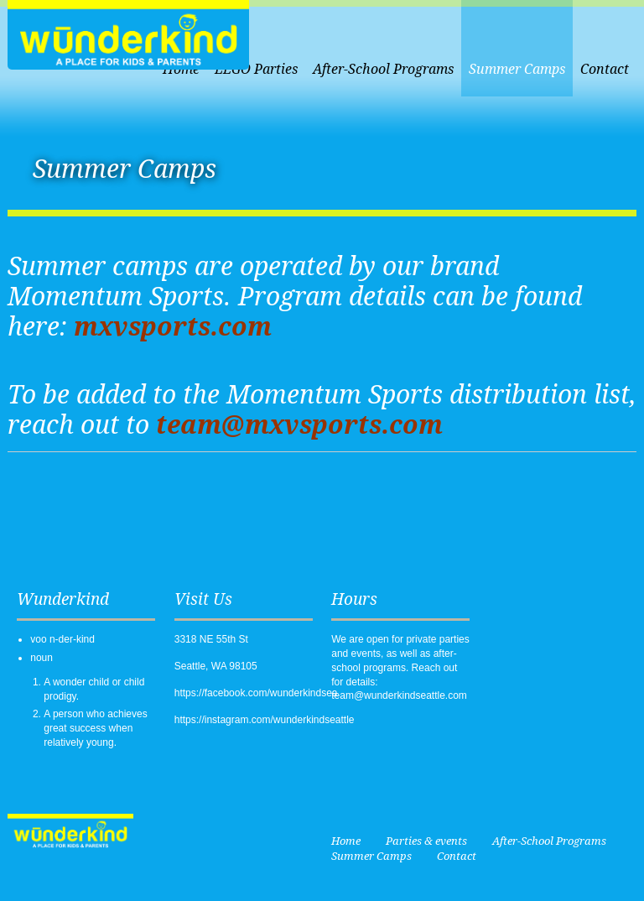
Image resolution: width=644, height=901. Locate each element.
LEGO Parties (256, 69)
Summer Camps (517, 69)
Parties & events (426, 841)
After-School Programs (383, 69)
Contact (604, 69)
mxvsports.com (173, 326)
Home (346, 841)
